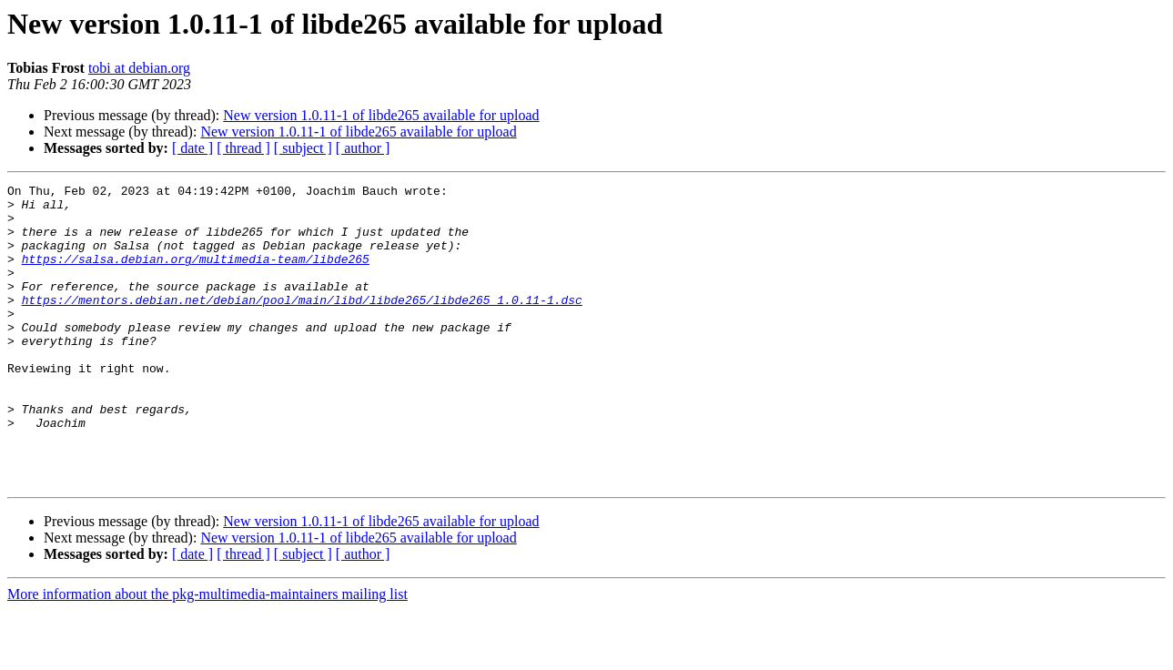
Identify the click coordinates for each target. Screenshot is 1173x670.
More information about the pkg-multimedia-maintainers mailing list (207, 654)
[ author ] (363, 148)
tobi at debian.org (139, 68)
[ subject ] (303, 148)
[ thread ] (243, 148)
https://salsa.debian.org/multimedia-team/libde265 (195, 275)
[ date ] (192, 148)
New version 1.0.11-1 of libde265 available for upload (381, 115)
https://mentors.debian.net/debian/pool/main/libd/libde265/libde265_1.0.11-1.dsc (302, 324)
